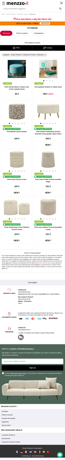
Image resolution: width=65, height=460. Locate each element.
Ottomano (6, 33)
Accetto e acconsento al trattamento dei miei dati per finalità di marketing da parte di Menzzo (32, 374)
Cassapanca (38, 33)
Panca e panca (22, 33)
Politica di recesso (7, 415)
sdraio (49, 263)
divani (40, 263)
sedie (44, 263)
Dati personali (6, 438)
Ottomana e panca (22, 14)
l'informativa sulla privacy (18, 373)
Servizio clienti (6, 425)
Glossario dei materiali (8, 418)
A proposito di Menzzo (8, 435)
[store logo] (33, 3)
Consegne (5, 411)
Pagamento (5, 422)
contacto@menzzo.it (24, 330)
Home (3, 14)
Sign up (32, 368)
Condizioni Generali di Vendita (11, 442)
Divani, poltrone (11, 14)
